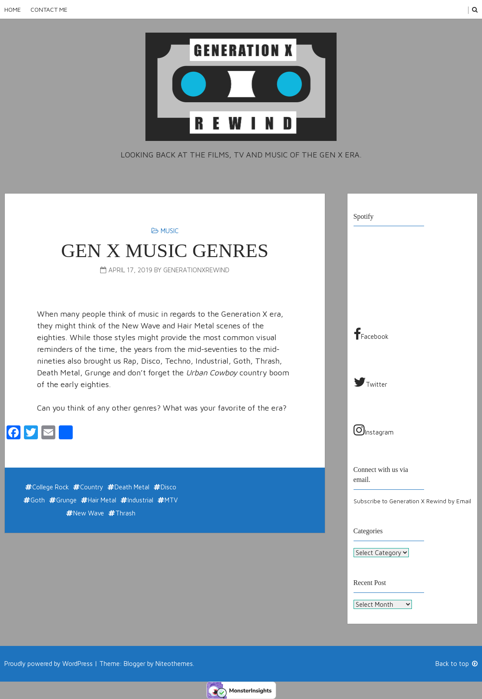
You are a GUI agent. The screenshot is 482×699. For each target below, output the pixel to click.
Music (170, 230)
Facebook (371, 334)
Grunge (66, 500)
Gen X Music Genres (164, 250)
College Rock (50, 487)
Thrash (125, 513)
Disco (168, 487)
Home (12, 9)
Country (91, 487)
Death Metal (132, 487)
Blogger (134, 663)
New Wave (88, 513)
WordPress (77, 663)
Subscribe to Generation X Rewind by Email (412, 501)
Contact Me (48, 9)
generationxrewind (196, 270)
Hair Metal (102, 500)
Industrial (140, 500)
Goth (37, 500)
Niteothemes (174, 663)
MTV (171, 500)
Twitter (370, 381)
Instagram (374, 429)
